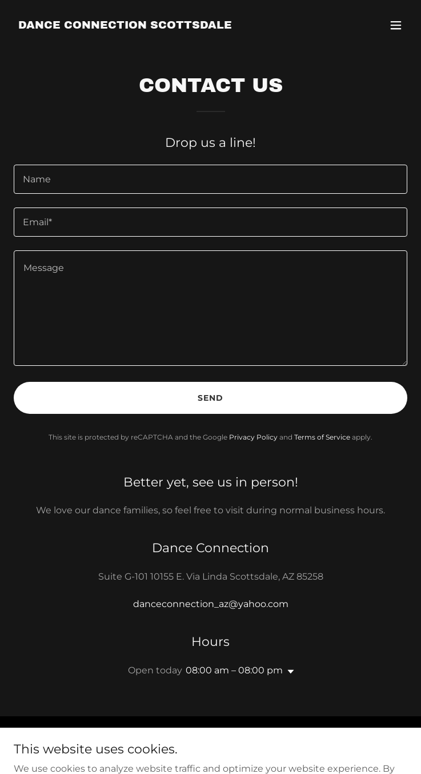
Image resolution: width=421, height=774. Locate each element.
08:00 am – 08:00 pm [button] (234, 670)
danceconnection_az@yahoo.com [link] (210, 604)
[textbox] (210, 179)
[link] (125, 25)
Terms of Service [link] (322, 437)
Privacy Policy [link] (253, 437)
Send (210, 398)
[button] (395, 25)
